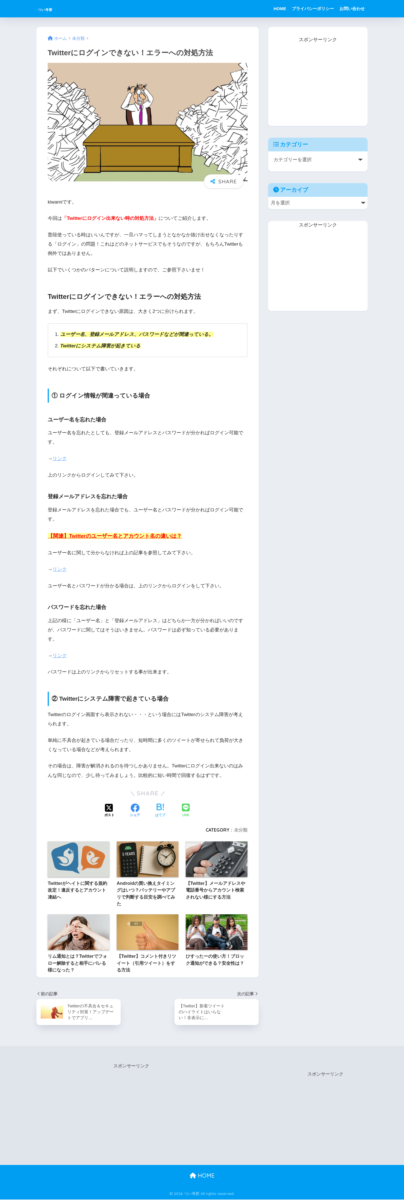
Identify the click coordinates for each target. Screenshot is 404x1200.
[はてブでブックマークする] (160, 810)
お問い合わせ (352, 8)
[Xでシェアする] (109, 810)
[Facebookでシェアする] (135, 810)
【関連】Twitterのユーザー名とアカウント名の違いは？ (115, 536)
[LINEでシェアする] (186, 810)
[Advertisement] (318, 79)
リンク (59, 458)
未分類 (240, 830)
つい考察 (51, 8)
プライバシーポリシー (313, 8)
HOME (280, 8)
